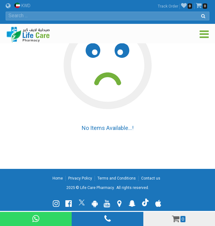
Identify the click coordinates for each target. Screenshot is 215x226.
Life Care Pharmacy (97, 188)
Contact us (150, 178)
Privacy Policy (80, 178)
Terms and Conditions (116, 178)
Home (57, 178)
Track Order (168, 6)
